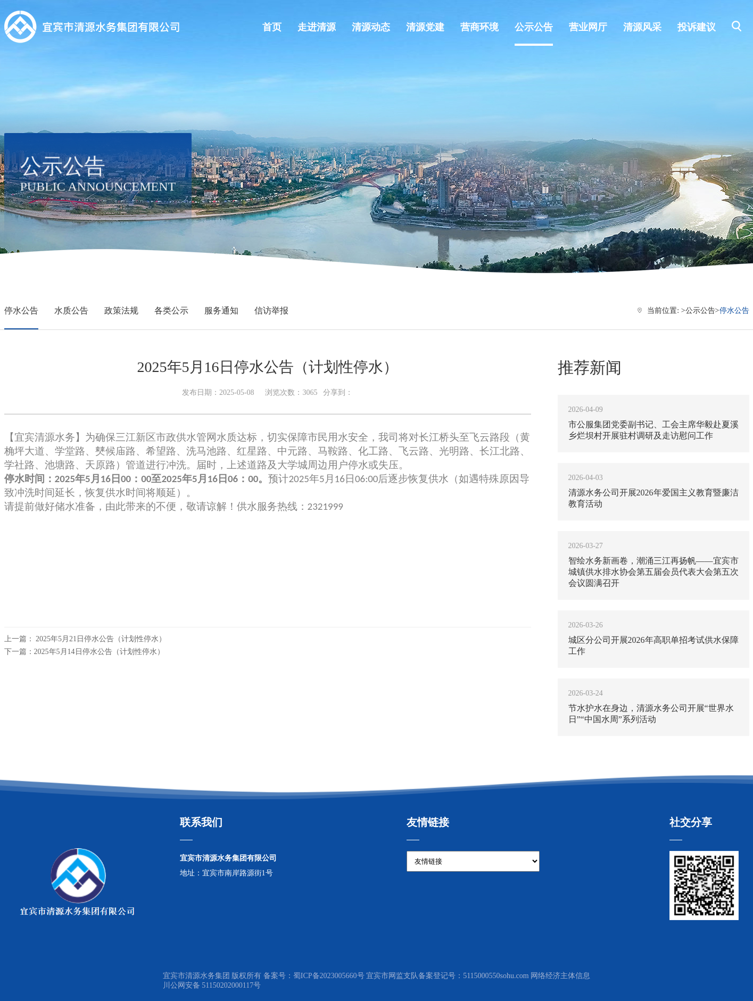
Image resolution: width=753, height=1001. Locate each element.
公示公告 (700, 311)
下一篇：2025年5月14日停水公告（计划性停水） (84, 652)
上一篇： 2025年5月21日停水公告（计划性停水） (85, 639)
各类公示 (171, 310)
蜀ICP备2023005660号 (329, 976)
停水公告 (21, 310)
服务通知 (221, 310)
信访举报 (271, 310)
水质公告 (71, 310)
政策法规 (121, 310)
